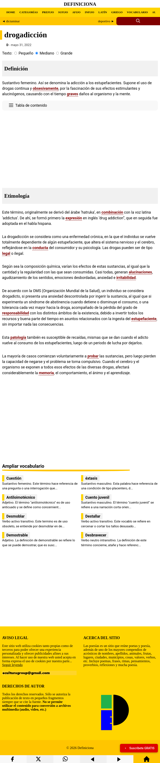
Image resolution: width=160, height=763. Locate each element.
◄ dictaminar (11, 21)
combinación (112, 212)
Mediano (47, 53)
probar (93, 356)
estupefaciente (143, 319)
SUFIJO (63, 12)
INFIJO (89, 12)
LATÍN (103, 12)
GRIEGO (117, 12)
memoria (46, 373)
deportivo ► (106, 21)
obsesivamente (45, 88)
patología (18, 337)
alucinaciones (140, 272)
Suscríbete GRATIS (138, 748)
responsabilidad (15, 313)
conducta (40, 248)
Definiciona (80, 4)
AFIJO (76, 12)
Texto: (7, 53)
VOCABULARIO (137, 12)
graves (72, 94)
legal (6, 253)
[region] (80, 148)
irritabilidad (126, 278)
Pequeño (26, 53)
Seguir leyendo (12, 665)
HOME (10, 12)
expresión (74, 218)
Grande (66, 53)
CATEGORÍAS (28, 12)
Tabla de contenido (31, 105)
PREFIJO (48, 12)
